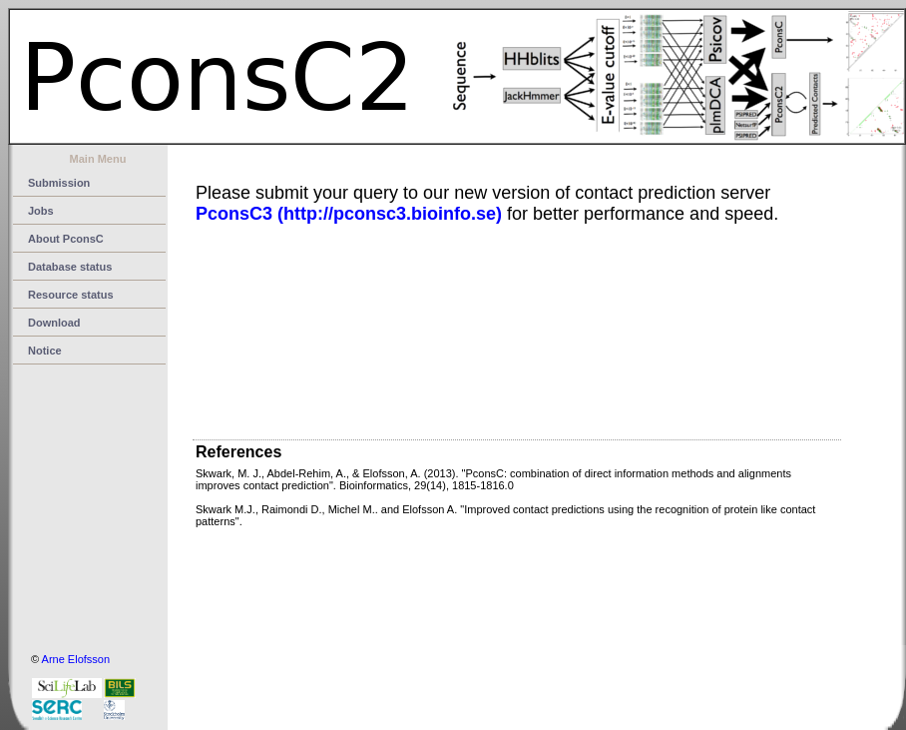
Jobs (41, 211)
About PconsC (66, 239)
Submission (59, 183)
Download (54, 323)
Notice (45, 351)
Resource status (71, 295)
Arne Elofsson (76, 659)
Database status (70, 267)
